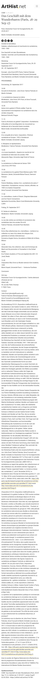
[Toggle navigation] (36, 6)
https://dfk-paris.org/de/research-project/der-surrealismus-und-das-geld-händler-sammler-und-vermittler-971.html (20, 481)
